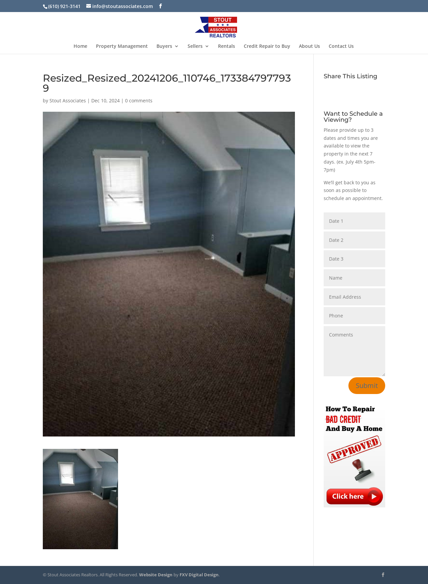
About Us (309, 46)
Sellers (195, 46)
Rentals (226, 46)
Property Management (122, 46)
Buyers (164, 46)
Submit (367, 385)
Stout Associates (67, 100)
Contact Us (341, 46)
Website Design (156, 575)
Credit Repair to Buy (267, 46)
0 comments (138, 100)
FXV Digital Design (199, 575)
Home (80, 46)
